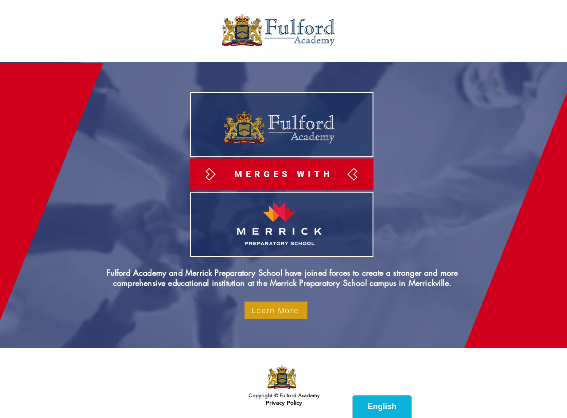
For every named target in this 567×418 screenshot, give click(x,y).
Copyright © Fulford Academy (283, 395)
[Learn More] (276, 310)
